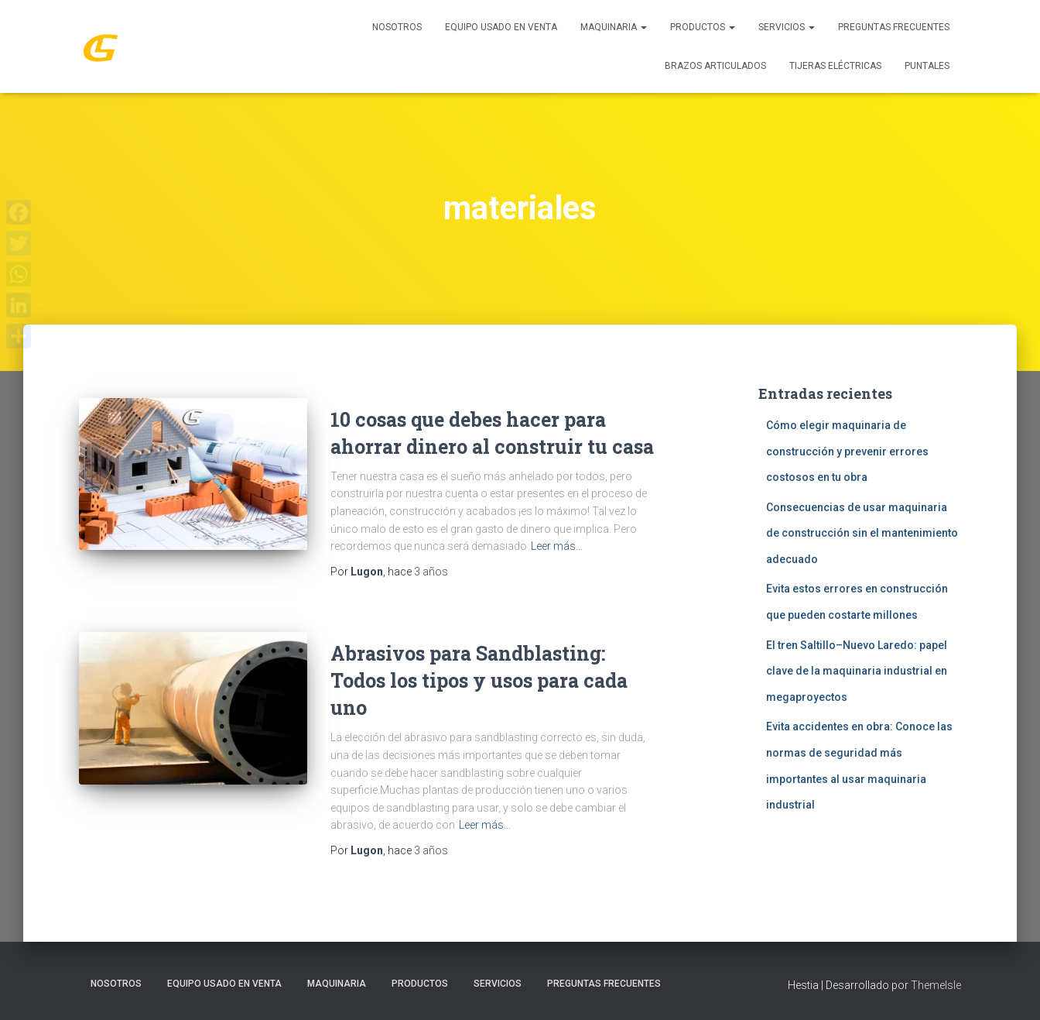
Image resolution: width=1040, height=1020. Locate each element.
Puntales (927, 65)
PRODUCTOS (702, 27)
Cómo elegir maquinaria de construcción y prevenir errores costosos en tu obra (847, 451)
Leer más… (557, 546)
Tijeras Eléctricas (835, 65)
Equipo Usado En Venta (501, 27)
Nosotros (397, 27)
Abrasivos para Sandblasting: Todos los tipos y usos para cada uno (479, 680)
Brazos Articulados (715, 65)
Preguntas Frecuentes (893, 27)
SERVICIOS (786, 27)
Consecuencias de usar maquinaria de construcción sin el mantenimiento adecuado (862, 533)
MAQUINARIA (613, 27)
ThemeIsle (936, 985)
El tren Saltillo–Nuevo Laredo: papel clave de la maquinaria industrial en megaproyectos (856, 671)
